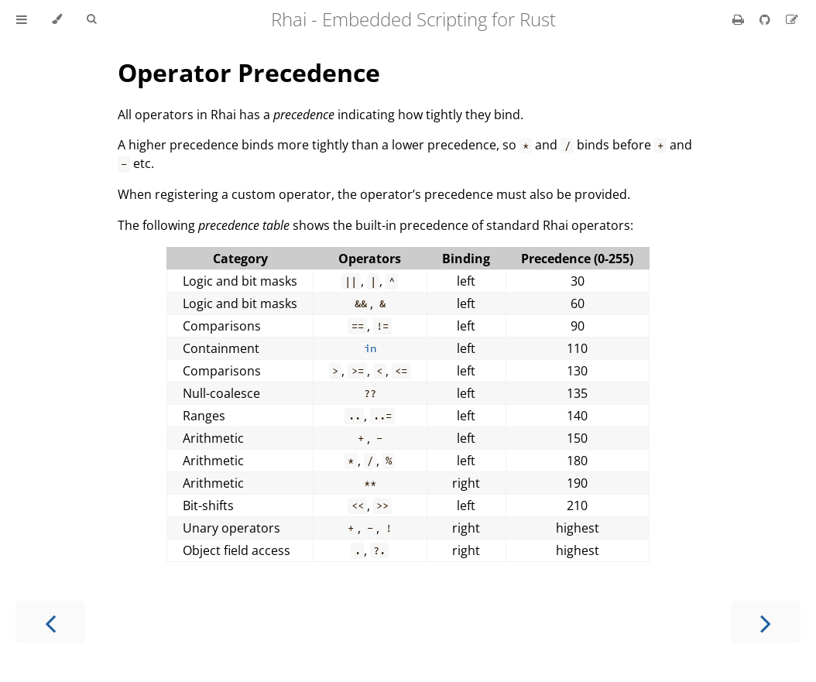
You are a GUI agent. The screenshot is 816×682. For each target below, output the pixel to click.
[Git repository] (766, 19)
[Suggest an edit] (792, 19)
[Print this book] (739, 19)
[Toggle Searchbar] (91, 19)
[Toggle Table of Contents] (21, 19)
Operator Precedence (249, 72)
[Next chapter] (766, 622)
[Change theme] (56, 19)
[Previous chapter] (50, 622)
